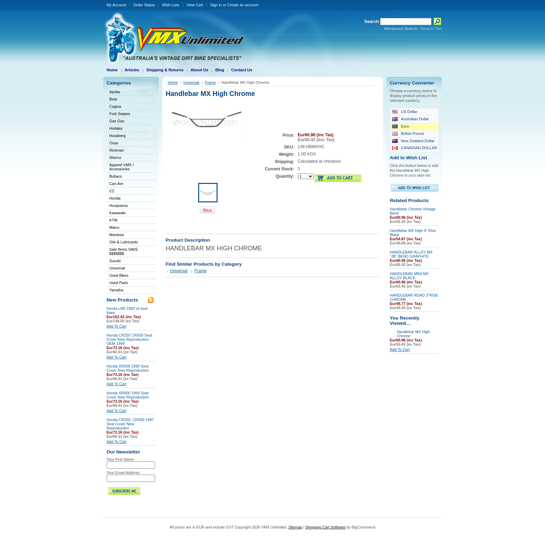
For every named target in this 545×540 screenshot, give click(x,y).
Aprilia (130, 92)
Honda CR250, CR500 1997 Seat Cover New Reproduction (130, 424)
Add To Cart (117, 326)
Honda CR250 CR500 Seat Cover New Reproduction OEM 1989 (129, 339)
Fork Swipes (119, 114)
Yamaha (130, 290)
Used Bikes (119, 275)
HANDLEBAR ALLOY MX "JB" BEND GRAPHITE (411, 254)
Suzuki (130, 261)
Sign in (216, 5)
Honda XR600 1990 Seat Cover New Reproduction (128, 368)
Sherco (130, 158)
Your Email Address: (124, 472)
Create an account (242, 5)
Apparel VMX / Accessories (130, 167)
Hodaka (130, 128)
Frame (210, 82)
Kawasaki (130, 213)
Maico (130, 228)
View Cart (195, 5)
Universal (130, 268)
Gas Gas (130, 121)
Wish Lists (170, 5)
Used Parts (118, 283)
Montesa (130, 235)
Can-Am (130, 184)
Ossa (130, 143)
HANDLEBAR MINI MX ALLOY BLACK (409, 276)
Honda (130, 198)
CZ (130, 191)
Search (371, 21)
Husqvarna (130, 206)
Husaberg (130, 136)
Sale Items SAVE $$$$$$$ (123, 251)
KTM (130, 220)
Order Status (144, 5)
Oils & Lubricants (123, 242)
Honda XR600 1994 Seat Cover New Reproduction (128, 395)
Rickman (130, 150)
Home (173, 82)
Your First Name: (121, 459)
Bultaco (130, 176)
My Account (116, 5)
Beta (130, 99)
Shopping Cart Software (325, 527)
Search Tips (431, 28)
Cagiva (130, 107)
